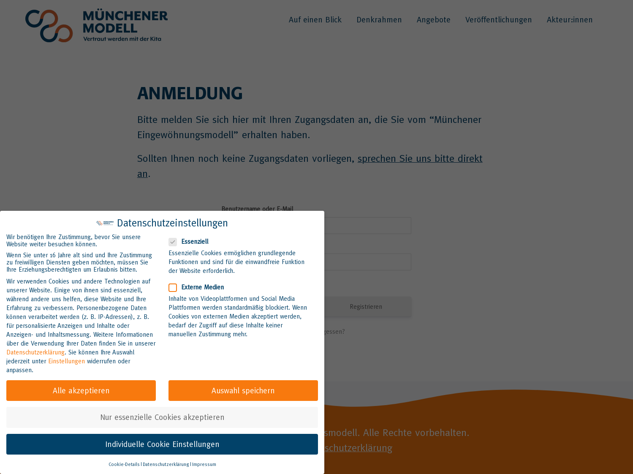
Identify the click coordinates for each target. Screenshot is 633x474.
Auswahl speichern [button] (243, 389)
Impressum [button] (204, 463)
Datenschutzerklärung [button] (166, 463)
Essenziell (191, 240)
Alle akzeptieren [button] (81, 389)
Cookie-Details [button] (124, 463)
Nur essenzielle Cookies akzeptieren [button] (162, 416)
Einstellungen (66, 359)
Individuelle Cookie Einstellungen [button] (162, 443)
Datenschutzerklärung (35, 350)
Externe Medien (199, 285)
